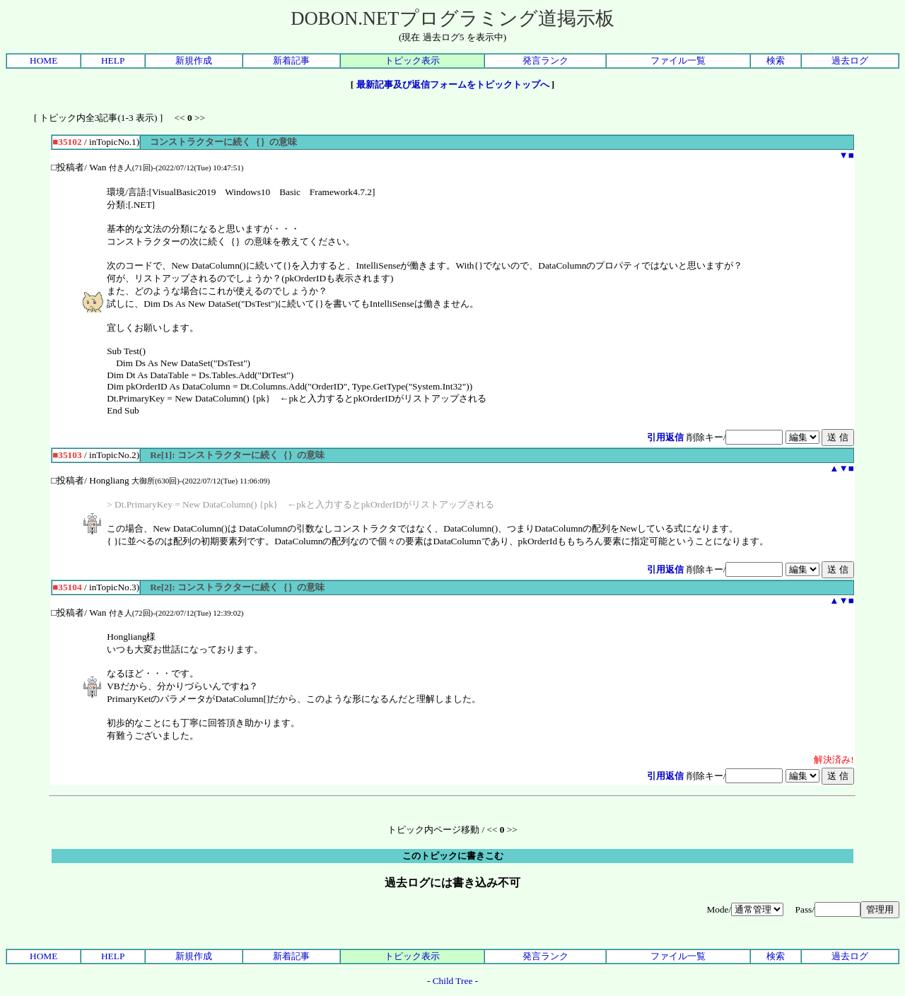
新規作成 (193, 60)
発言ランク (545, 60)
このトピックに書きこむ (452, 855)
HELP (112, 60)
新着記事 (291, 60)
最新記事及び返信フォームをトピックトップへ (452, 84)
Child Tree (453, 981)
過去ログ (849, 60)
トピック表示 (412, 60)
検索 (775, 60)
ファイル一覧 (678, 60)
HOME (43, 60)
